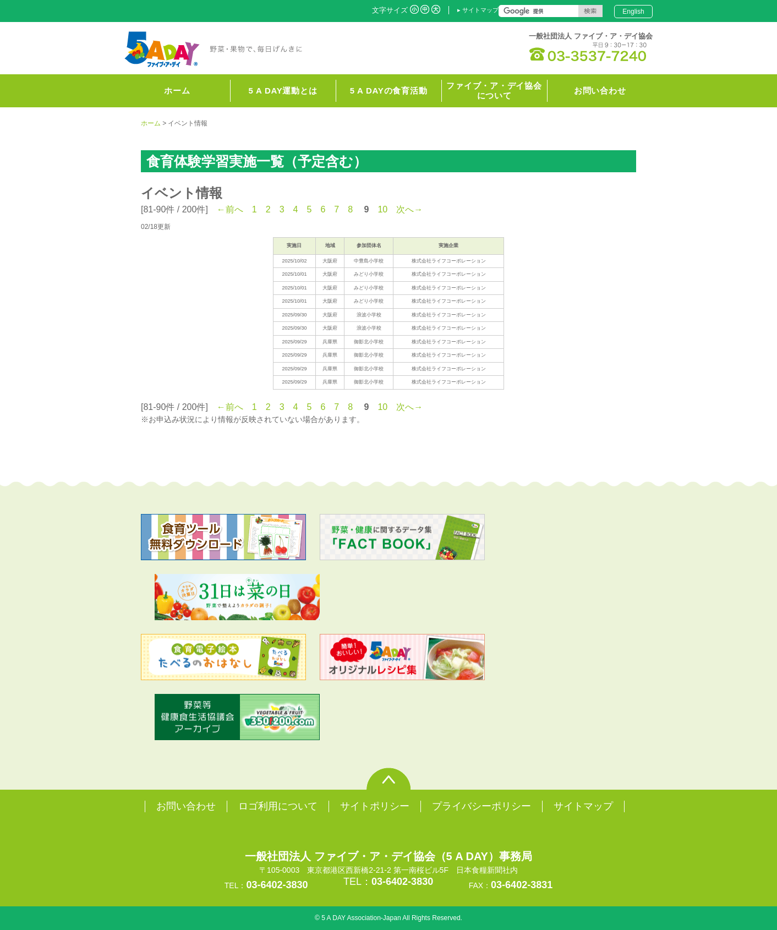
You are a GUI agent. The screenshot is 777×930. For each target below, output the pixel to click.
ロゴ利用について (278, 806)
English (633, 11)
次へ (405, 209)
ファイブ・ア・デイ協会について (493, 90)
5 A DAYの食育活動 (389, 90)
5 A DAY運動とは (283, 90)
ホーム (151, 123)
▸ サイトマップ (478, 10)
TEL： (388, 881)
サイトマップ (583, 806)
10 (382, 209)
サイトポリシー (374, 806)
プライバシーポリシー (481, 806)
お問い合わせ (600, 90)
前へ (234, 209)
